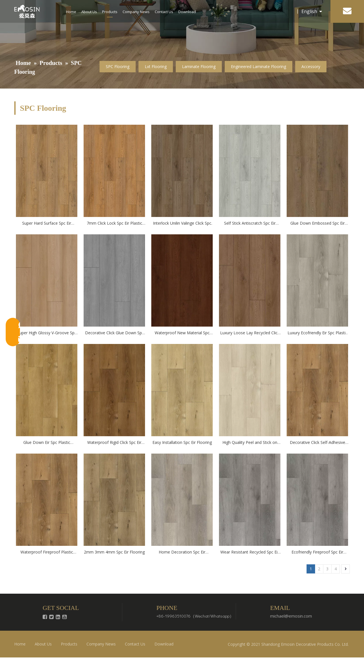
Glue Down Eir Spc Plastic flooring (46, 443)
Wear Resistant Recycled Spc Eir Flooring (249, 552)
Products (109, 11)
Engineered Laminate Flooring (258, 66)
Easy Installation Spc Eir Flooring (182, 442)
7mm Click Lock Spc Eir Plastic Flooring (114, 223)
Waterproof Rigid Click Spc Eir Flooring (114, 443)
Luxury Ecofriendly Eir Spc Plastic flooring (318, 333)
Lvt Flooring (156, 66)
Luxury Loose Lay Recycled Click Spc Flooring (250, 333)
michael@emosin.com (291, 616)
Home (71, 11)
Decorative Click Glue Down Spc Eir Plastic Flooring (114, 333)
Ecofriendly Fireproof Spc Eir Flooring (317, 552)
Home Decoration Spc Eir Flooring (182, 552)
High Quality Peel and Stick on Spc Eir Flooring (249, 443)
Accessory (310, 66)
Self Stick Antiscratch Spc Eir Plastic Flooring (250, 223)
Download (187, 11)
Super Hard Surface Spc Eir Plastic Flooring (46, 223)
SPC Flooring (117, 66)
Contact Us (164, 11)
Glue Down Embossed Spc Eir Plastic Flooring (317, 223)
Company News (136, 11)
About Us (89, 11)
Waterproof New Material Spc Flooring (182, 333)
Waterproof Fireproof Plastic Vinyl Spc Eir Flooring (46, 552)
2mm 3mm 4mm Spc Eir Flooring (114, 552)
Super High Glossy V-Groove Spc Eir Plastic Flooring (46, 333)
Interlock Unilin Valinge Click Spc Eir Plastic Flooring (182, 223)
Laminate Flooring (199, 66)
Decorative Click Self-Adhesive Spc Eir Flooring (317, 443)
